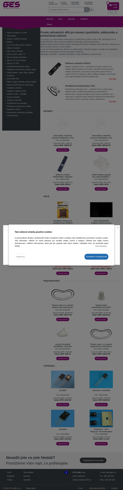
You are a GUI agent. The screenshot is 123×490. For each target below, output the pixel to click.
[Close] (118, 227)
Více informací (101, 246)
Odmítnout (20, 257)
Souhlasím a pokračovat (96, 256)
